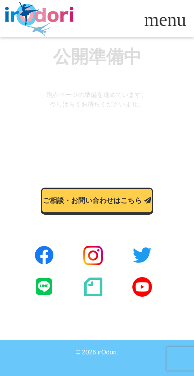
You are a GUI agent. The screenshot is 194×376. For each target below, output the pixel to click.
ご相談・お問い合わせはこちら (97, 200)
